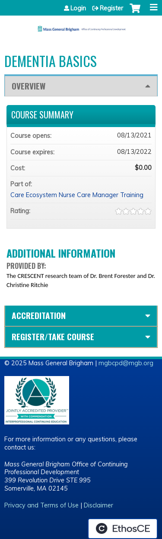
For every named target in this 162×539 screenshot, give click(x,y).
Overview (28, 86)
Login (78, 8)
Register (111, 8)
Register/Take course (53, 336)
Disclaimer (98, 505)
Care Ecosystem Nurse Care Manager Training (76, 195)
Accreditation (39, 315)
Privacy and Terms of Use (41, 505)
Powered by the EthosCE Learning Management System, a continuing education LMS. (123, 528)
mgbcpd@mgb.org (125, 363)
